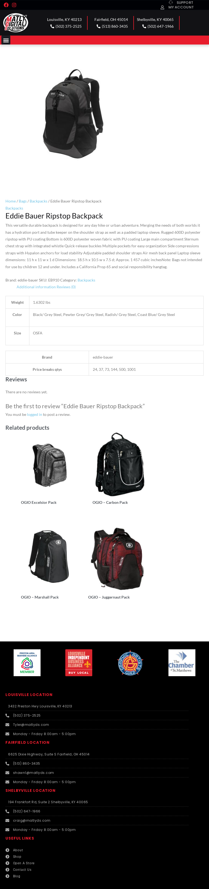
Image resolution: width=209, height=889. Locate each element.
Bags (23, 201)
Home (10, 201)
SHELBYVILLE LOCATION (30, 775)
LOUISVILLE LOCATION (29, 679)
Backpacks (38, 201)
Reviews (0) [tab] (66, 286)
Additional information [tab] (36, 286)
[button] (5, 40)
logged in (34, 414)
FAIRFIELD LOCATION (27, 727)
